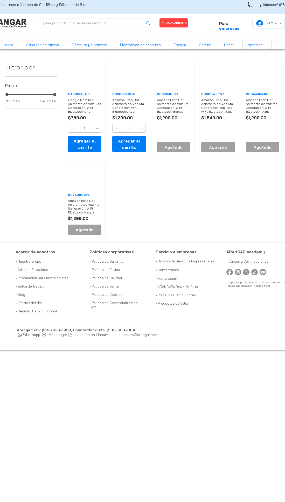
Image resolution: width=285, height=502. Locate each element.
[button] (11, 44)
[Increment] (97, 128)
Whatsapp (29, 334)
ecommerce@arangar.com (136, 334)
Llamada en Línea (87, 334)
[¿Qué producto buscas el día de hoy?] (87, 23)
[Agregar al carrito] (84, 144)
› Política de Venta (104, 286)
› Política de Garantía (106, 261)
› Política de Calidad (105, 278)
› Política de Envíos (104, 270)
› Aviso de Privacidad (32, 270)
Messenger (54, 334)
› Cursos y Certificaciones (247, 261)
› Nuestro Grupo (28, 261)
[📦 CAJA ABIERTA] (173, 22)
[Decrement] (71, 128)
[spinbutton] (84, 128)
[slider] (7, 94)
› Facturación (166, 278)
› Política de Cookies (105, 294)
